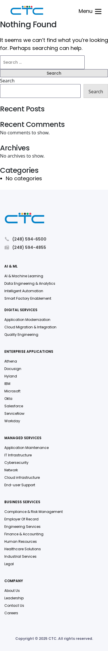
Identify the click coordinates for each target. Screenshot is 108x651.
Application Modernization (27, 319)
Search (7, 81)
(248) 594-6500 (25, 239)
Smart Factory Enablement (27, 298)
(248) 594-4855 (25, 247)
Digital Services (20, 310)
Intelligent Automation (23, 290)
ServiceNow (14, 413)
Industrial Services (20, 556)
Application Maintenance (26, 447)
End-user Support (19, 485)
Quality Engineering (21, 334)
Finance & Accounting (23, 534)
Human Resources (20, 541)
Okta (8, 398)
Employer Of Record (21, 519)
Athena (10, 361)
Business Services (22, 502)
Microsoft (12, 391)
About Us (12, 590)
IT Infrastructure (18, 455)
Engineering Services (22, 526)
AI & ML (11, 266)
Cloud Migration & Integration (30, 327)
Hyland (10, 376)
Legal (9, 563)
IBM (7, 383)
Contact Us (14, 605)
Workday (12, 420)
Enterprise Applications (28, 352)
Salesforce (13, 406)
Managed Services (22, 438)
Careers (11, 613)
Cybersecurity (16, 462)
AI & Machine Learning (23, 276)
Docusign (12, 368)
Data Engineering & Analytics (29, 283)
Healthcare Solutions (22, 549)
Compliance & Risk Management (33, 511)
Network (11, 470)
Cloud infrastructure (22, 477)
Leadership (14, 598)
